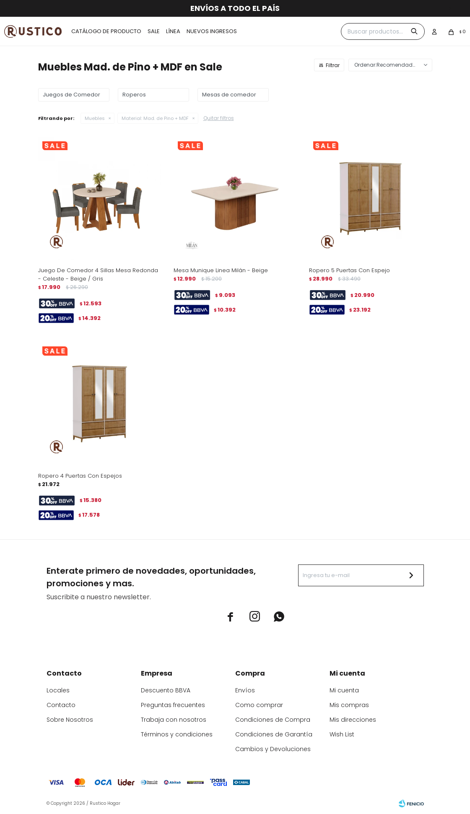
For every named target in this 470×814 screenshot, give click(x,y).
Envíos (245, 690)
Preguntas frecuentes (173, 705)
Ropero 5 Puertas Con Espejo (349, 270)
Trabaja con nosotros (173, 719)
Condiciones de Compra (272, 719)
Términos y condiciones (177, 734)
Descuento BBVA (165, 690)
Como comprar (259, 705)
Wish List (342, 734)
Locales (58, 690)
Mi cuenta (344, 690)
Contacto (61, 705)
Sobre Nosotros (70, 719)
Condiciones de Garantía (273, 734)
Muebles (95, 118)
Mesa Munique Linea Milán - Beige (221, 270)
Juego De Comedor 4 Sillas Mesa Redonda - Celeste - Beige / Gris (98, 274)
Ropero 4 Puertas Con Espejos (80, 476)
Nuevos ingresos (212, 31)
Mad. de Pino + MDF (155, 118)
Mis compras (349, 705)
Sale (154, 31)
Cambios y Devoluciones (273, 749)
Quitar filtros (218, 118)
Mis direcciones (353, 719)
